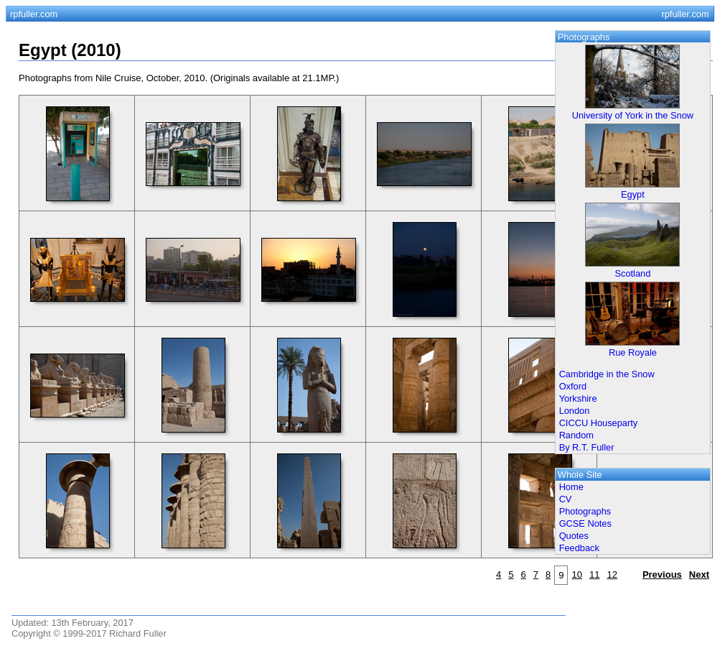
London (574, 410)
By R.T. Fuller (586, 447)
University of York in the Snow (632, 115)
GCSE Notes (585, 523)
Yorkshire (578, 398)
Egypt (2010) (70, 50)
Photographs (585, 511)
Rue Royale (633, 352)
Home (571, 486)
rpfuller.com (33, 14)
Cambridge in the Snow (607, 374)
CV (565, 499)
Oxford (572, 386)
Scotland (633, 273)
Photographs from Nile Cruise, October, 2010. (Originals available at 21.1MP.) (179, 78)
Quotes (574, 535)
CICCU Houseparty (598, 422)
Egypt (633, 194)
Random (576, 435)
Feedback (579, 548)
